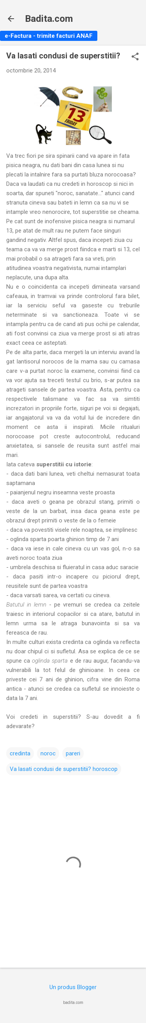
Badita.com (49, 18)
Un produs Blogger (73, 987)
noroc (48, 753)
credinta (20, 753)
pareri (73, 753)
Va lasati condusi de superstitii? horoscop (64, 769)
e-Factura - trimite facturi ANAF (49, 35)
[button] (135, 57)
